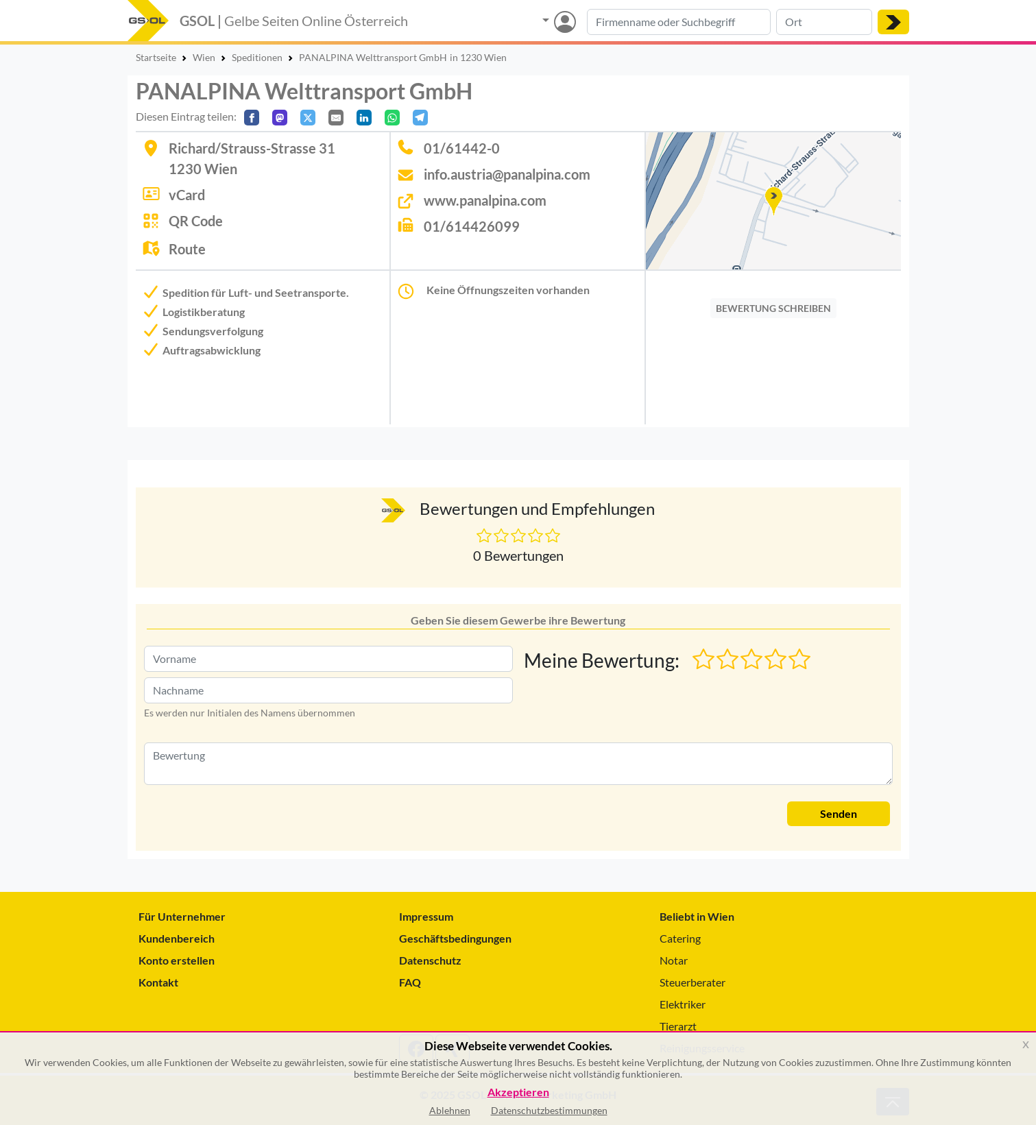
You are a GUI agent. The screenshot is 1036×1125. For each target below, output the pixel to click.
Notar (674, 960)
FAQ (410, 982)
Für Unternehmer (182, 916)
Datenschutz (430, 960)
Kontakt (158, 982)
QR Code (196, 221)
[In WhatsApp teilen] (392, 117)
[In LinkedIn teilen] (364, 117)
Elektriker (683, 1004)
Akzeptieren (518, 1092)
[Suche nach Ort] (824, 22)
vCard (187, 194)
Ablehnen (449, 1110)
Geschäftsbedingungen (455, 938)
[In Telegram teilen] (420, 117)
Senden (838, 813)
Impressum (426, 916)
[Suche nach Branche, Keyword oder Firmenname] (679, 22)
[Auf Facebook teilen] (251, 117)
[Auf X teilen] (307, 117)
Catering (680, 938)
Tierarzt (678, 1025)
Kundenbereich (176, 938)
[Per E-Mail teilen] (336, 117)
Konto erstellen (176, 960)
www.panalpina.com (485, 200)
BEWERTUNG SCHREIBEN (773, 308)
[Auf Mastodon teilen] (279, 117)
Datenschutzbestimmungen (549, 1110)
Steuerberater (692, 982)
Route (187, 249)
